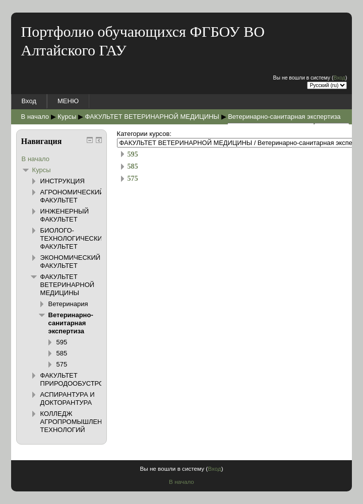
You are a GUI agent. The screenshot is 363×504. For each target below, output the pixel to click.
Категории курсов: (144, 133)
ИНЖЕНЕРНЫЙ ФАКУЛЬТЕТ (64, 215)
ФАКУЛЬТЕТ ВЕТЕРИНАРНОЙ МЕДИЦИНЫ (152, 116)
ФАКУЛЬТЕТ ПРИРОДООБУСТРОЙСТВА (83, 379)
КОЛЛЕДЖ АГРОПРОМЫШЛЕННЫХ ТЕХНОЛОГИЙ (78, 422)
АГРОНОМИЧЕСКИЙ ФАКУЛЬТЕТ (72, 196)
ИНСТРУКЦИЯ (62, 181)
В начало (35, 116)
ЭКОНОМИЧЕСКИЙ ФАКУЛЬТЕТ (70, 261)
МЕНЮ (68, 101)
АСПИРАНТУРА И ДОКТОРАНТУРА (67, 398)
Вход (339, 78)
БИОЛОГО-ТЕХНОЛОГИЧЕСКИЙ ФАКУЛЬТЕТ (73, 238)
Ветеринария (68, 304)
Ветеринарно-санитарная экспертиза (284, 116)
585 (133, 166)
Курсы (66, 116)
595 (133, 154)
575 (133, 178)
